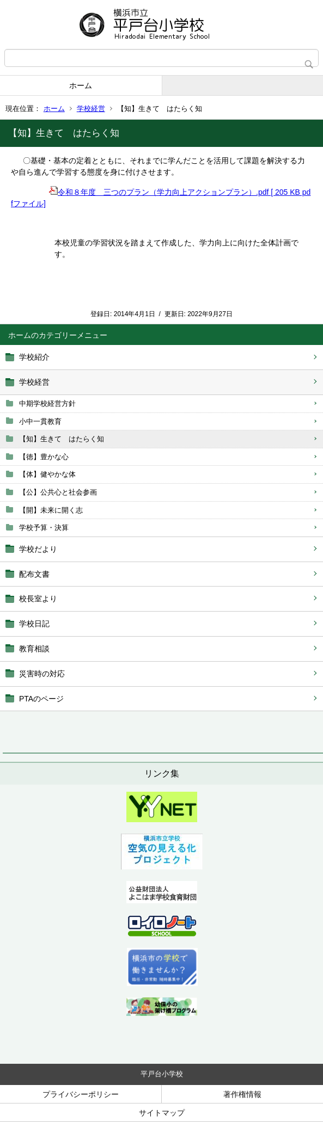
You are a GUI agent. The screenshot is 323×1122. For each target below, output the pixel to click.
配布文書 (34, 574)
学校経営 (91, 108)
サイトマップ (162, 1112)
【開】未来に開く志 (51, 510)
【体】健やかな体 (47, 474)
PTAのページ (41, 698)
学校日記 (34, 623)
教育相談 (34, 648)
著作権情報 (242, 1094)
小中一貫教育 (40, 421)
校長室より (38, 598)
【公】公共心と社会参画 (58, 492)
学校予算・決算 (44, 527)
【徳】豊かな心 (44, 457)
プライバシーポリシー (80, 1094)
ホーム (80, 85)
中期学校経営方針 (47, 403)
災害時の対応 (42, 673)
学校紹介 (34, 357)
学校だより (38, 549)
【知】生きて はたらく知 (61, 439)
